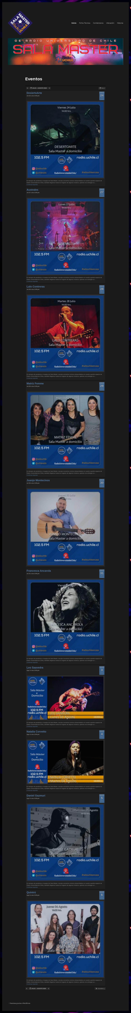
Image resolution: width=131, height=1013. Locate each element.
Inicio (74, 23)
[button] (100, 988)
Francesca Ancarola (39, 570)
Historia (120, 23)
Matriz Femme (35, 383)
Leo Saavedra (35, 667)
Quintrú (31, 892)
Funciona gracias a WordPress (20, 1003)
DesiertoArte (34, 92)
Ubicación (110, 23)
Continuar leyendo (32, 184)
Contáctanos (98, 23)
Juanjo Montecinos (38, 480)
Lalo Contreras (36, 286)
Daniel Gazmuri (36, 795)
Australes (32, 189)
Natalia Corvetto (36, 731)
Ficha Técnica (84, 23)
